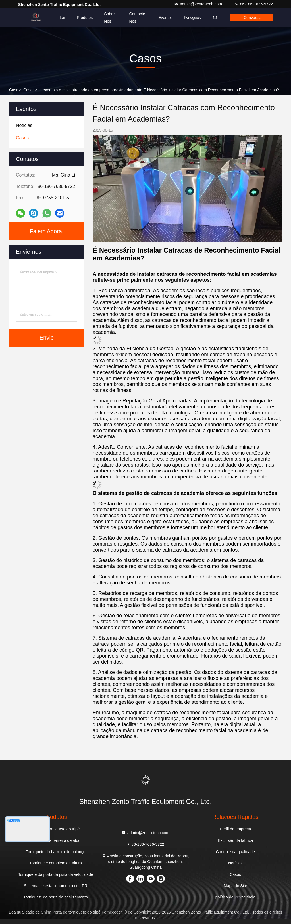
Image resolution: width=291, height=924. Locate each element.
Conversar (253, 17)
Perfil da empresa (235, 829)
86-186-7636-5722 (253, 4)
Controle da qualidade (235, 851)
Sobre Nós (109, 18)
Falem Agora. (47, 231)
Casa (13, 90)
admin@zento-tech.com (198, 4)
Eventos (165, 17)
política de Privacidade (235, 897)
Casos (29, 90)
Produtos (85, 17)
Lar (62, 17)
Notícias (235, 863)
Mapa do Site (235, 885)
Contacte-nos (138, 18)
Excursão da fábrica (235, 840)
